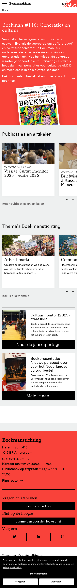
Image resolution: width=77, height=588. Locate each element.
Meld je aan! (38, 395)
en (64, 3)
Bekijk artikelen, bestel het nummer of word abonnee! (38, 78)
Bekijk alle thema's (15, 296)
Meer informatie (38, 573)
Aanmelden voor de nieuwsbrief (38, 521)
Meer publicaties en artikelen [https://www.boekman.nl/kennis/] (23, 203)
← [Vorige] (67, 199)
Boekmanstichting (20, 3)
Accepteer (56, 581)
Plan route (10, 480)
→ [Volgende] (73, 199)
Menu (4, 4)
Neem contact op (38, 506)
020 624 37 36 (13, 459)
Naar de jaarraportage (38, 344)
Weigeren (20, 581)
